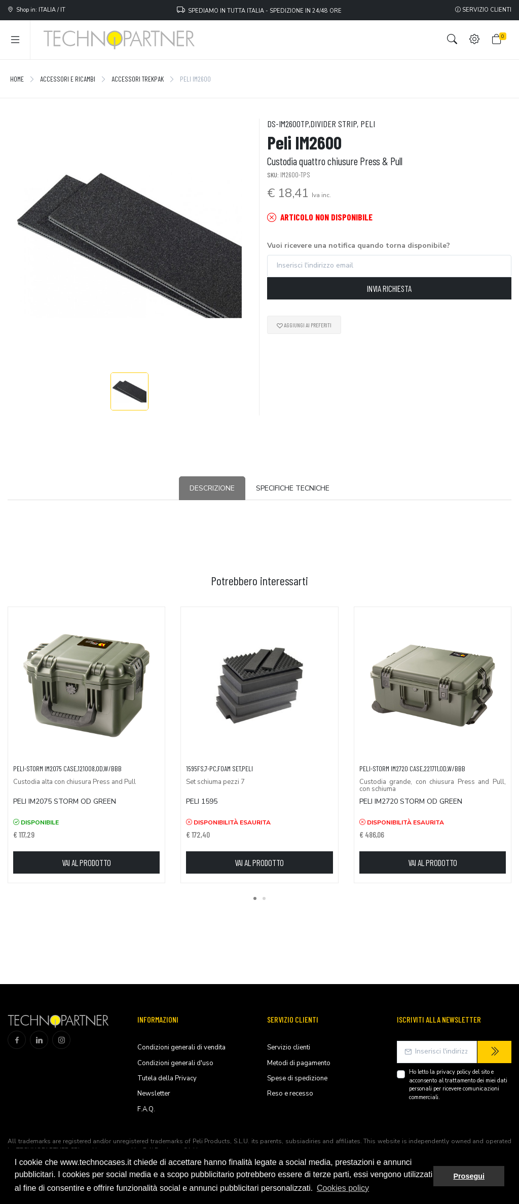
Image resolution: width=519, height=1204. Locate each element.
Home (17, 78)
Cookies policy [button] (343, 1188)
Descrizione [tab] (212, 488)
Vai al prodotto (86, 862)
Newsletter (153, 1093)
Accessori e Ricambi (67, 78)
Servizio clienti (483, 10)
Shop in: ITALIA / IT (36, 10)
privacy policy (453, 1072)
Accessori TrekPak (138, 78)
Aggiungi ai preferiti (304, 324)
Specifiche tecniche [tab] (292, 488)
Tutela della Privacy (167, 1078)
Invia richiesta (389, 288)
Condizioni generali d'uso (175, 1063)
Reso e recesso (290, 1093)
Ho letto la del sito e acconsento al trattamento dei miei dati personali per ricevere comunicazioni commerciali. (458, 1084)
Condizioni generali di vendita (181, 1047)
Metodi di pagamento (298, 1063)
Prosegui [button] (469, 1176)
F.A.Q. (146, 1109)
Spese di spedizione (297, 1078)
